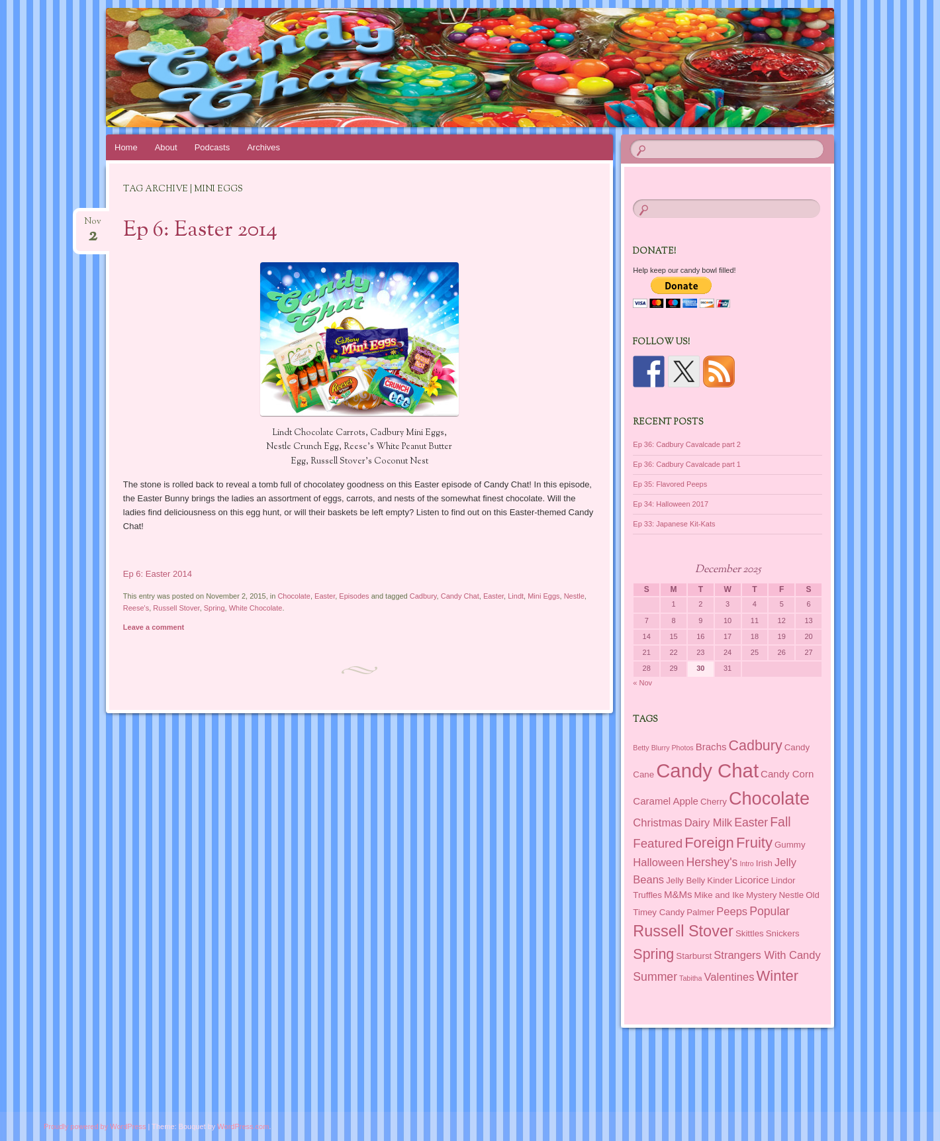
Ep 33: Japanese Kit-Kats (674, 524)
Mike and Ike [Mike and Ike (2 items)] (719, 895)
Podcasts (212, 147)
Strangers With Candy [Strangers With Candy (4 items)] (767, 955)
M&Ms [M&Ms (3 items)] (678, 894)
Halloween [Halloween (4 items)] (658, 862)
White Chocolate (256, 608)
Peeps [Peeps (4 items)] (731, 911)
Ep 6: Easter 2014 (200, 230)
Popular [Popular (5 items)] (769, 911)
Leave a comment (153, 627)
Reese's (136, 608)
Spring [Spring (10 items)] (653, 954)
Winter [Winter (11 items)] (777, 975)
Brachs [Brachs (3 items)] (711, 746)
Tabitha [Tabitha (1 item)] (690, 978)
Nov (92, 225)
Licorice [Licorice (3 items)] (752, 879)
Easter (324, 596)
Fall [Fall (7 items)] (780, 822)
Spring (214, 608)
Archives (263, 147)
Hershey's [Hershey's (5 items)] (711, 862)
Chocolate (293, 596)
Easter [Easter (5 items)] (751, 822)
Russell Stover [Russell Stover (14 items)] (683, 931)
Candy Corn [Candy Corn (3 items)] (787, 773)
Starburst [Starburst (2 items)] (694, 956)
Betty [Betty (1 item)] (641, 748)
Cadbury (423, 596)
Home (126, 147)
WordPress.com (243, 1126)
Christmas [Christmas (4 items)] (657, 822)
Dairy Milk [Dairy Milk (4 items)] (708, 822)
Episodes (354, 596)
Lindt (516, 596)
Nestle (574, 596)
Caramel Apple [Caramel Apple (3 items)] (665, 801)
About (166, 147)
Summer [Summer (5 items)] (655, 976)
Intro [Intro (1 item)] (746, 864)
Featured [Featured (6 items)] (657, 843)
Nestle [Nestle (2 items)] (791, 895)
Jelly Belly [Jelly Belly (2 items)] (685, 880)
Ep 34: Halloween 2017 (670, 504)
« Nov (642, 683)
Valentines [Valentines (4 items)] (729, 977)
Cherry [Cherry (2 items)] (713, 802)
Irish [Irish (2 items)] (764, 863)
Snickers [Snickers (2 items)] (783, 933)
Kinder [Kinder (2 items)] (719, 880)
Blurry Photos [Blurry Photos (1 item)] (672, 748)
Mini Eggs (543, 596)
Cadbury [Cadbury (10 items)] (755, 746)
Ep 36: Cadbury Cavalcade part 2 (687, 444)
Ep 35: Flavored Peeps (670, 484)
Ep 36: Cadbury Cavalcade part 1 (687, 464)
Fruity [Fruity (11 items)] (754, 842)
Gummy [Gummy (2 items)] (790, 845)
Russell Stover (176, 608)
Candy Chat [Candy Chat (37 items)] (707, 770)
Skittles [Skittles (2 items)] (749, 933)
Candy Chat (460, 596)
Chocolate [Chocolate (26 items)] (769, 798)
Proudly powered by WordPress (95, 1126)
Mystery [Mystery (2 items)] (761, 895)
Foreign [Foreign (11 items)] (709, 842)
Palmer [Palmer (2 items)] (700, 912)
